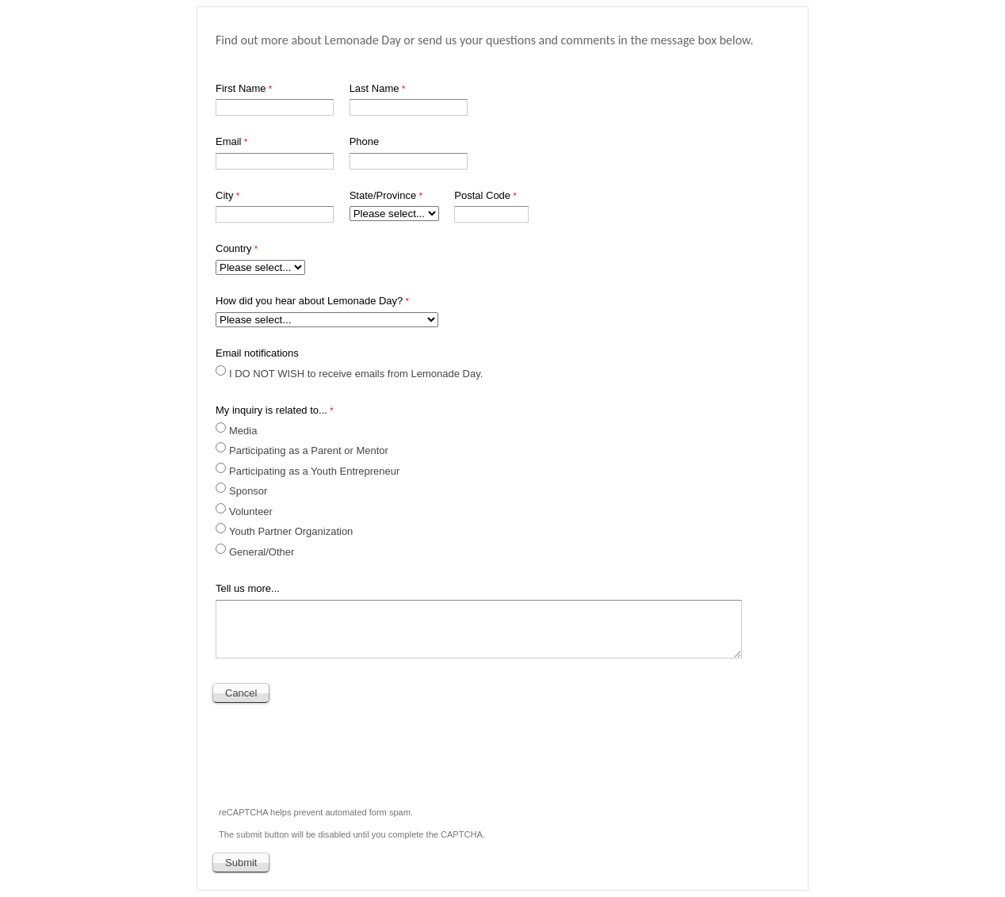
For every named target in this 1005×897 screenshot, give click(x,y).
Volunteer (251, 511)
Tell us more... (248, 588)
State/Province (383, 195)
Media (244, 431)
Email (229, 141)
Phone (365, 141)
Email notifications (257, 353)
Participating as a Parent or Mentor (308, 450)
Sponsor (248, 491)
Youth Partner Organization (291, 531)
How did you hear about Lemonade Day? (309, 301)
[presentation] (334, 750)
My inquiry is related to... (271, 410)
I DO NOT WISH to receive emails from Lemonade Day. (356, 374)
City (224, 195)
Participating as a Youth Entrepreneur (314, 471)
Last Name (374, 88)
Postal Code (482, 195)
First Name (241, 88)
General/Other (261, 552)
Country (234, 248)
